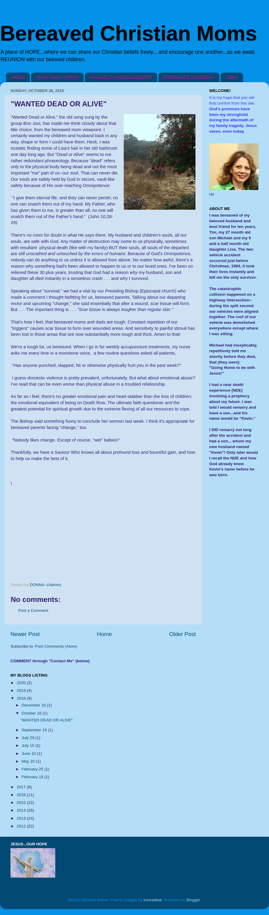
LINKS (231, 77)
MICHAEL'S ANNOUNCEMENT (120, 77)
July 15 (29, 745)
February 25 (33, 769)
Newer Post (25, 634)
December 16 (34, 705)
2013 (22, 818)
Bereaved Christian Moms (128, 33)
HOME (18, 77)
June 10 (29, 753)
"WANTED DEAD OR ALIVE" (47, 720)
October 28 (32, 713)
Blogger (193, 900)
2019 (22, 690)
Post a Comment (33, 610)
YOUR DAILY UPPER (57, 77)
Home (104, 634)
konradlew (152, 900)
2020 (22, 682)
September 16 (35, 730)
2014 (22, 810)
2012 (22, 826)
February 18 (33, 777)
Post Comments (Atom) (56, 646)
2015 (22, 802)
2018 (22, 698)
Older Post (182, 634)
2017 (22, 787)
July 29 (29, 737)
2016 (22, 795)
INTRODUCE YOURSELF (189, 77)
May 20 (29, 761)
